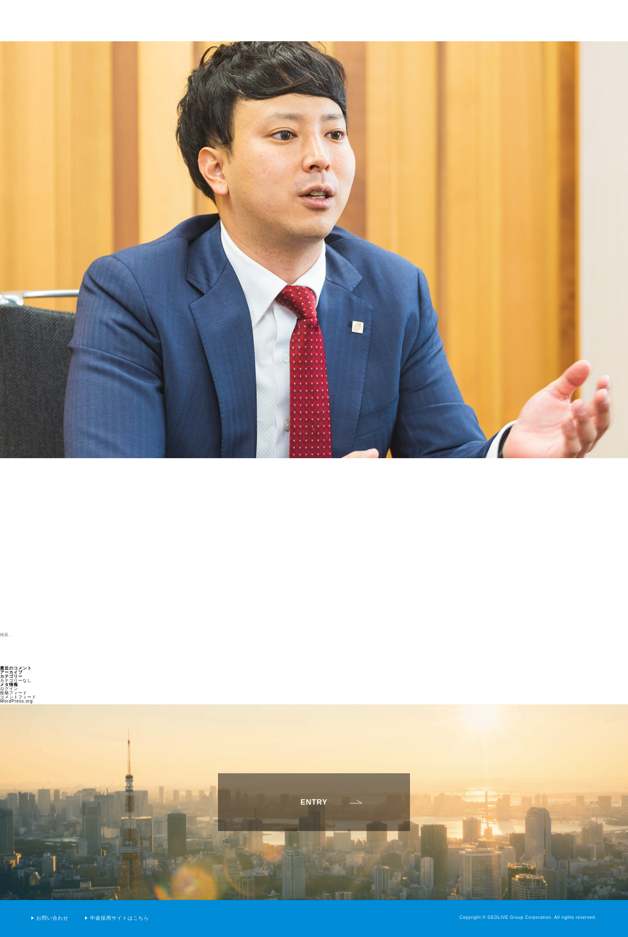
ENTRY (314, 807)
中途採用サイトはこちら (119, 918)
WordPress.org (16, 701)
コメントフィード (18, 697)
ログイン (9, 688)
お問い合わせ (52, 918)
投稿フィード (13, 693)
